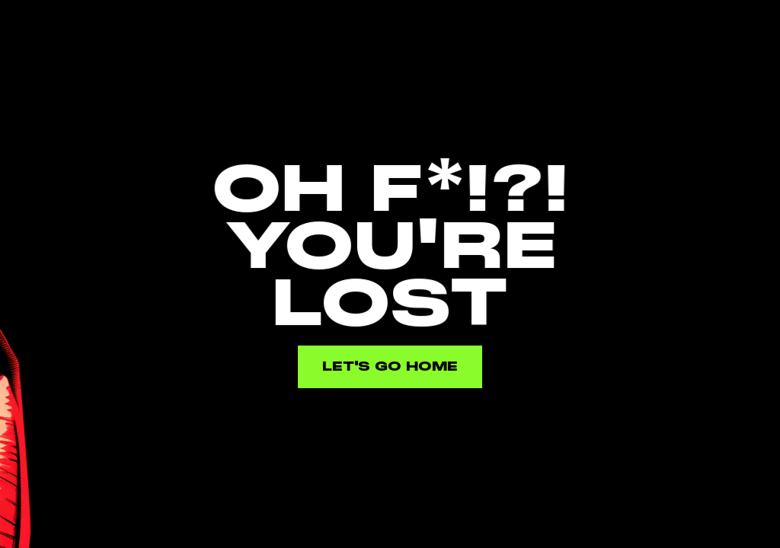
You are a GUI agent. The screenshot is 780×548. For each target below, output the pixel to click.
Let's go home (390, 366)
